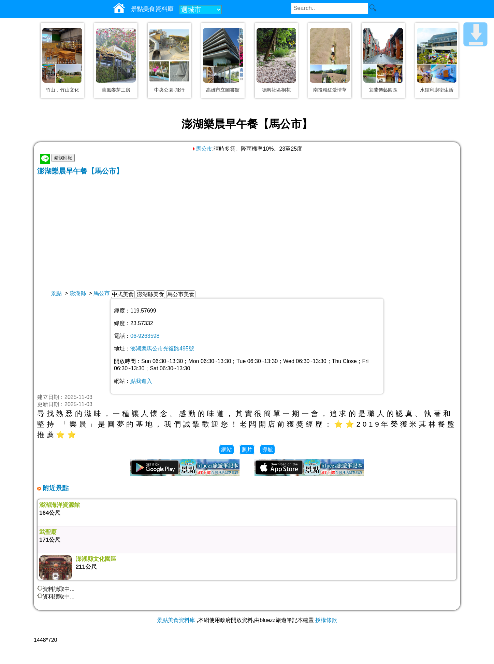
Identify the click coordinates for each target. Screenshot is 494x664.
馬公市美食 (180, 294)
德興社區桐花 (276, 90)
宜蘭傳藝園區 (383, 90)
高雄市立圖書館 (222, 90)
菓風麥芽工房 (116, 90)
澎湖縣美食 (150, 294)
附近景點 (55, 488)
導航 (267, 450)
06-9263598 (144, 336)
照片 (247, 450)
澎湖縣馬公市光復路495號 (162, 348)
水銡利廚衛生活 (436, 90)
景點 (56, 293)
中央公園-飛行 (169, 90)
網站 (226, 450)
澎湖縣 (78, 293)
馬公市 (202, 149)
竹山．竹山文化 (62, 90)
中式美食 (123, 294)
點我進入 (141, 381)
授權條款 (326, 620)
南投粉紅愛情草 (330, 90)
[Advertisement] (247, 227)
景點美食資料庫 (176, 620)
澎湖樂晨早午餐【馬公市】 (80, 171)
